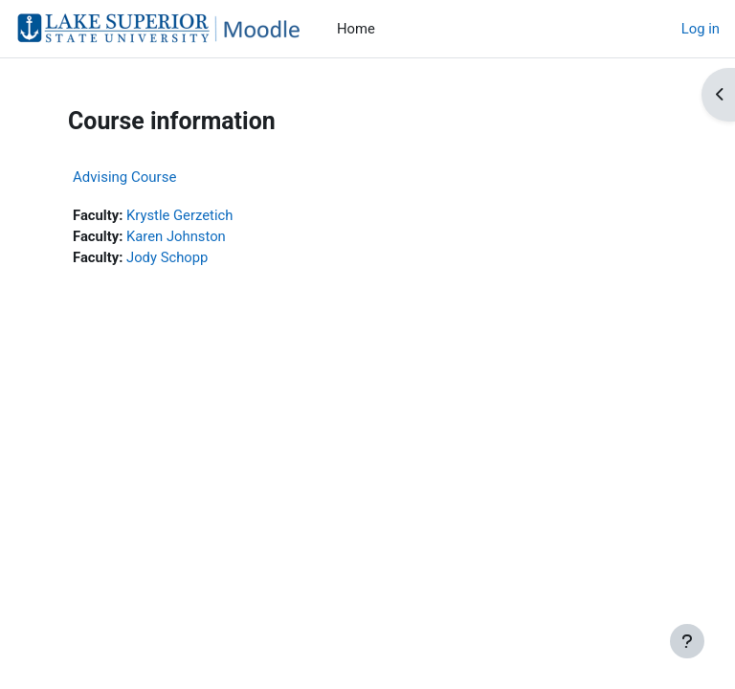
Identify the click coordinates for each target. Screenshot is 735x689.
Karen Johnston (176, 236)
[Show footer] (687, 641)
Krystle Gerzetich (179, 215)
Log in (700, 28)
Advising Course (124, 177)
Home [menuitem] (356, 28)
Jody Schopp (167, 257)
